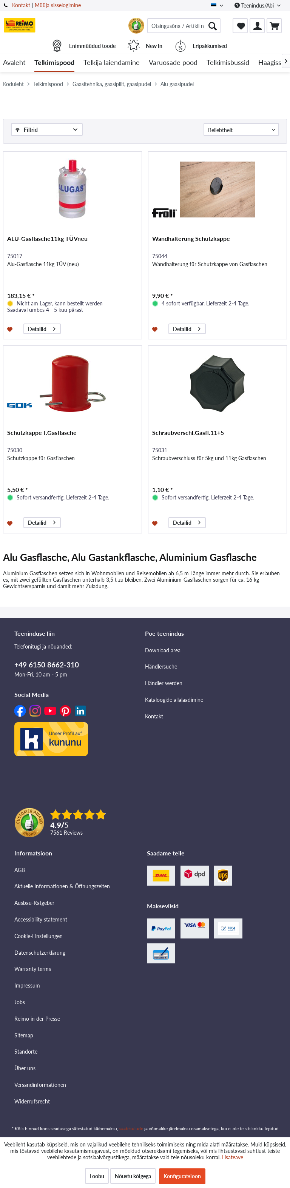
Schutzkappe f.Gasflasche (42, 432)
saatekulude (131, 1128)
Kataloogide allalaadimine (174, 699)
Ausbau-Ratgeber (34, 903)
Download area (162, 650)
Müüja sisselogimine (58, 5)
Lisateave (232, 1157)
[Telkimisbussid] (228, 63)
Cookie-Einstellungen (38, 936)
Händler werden (163, 683)
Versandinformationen (40, 1085)
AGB (19, 870)
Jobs (19, 1002)
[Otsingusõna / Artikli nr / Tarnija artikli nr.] (184, 25)
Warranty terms (32, 969)
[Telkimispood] (54, 63)
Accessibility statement (40, 919)
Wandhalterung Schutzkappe (191, 238)
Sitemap (23, 1035)
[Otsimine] (213, 25)
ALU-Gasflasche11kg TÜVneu (47, 238)
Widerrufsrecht (32, 1101)
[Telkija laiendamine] (111, 63)
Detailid (42, 328)
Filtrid (26, 129)
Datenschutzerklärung (39, 952)
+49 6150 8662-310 (46, 664)
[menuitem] (184, 25)
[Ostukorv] (274, 25)
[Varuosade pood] (173, 63)
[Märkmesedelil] (10, 328)
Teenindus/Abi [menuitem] (254, 5)
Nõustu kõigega (133, 1176)
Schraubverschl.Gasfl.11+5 (188, 432)
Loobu (96, 1176)
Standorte (25, 1051)
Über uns (24, 1068)
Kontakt (21, 5)
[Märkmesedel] (240, 25)
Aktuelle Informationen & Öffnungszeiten (62, 886)
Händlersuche (161, 666)
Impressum (27, 985)
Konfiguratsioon (182, 1176)
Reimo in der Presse (37, 1018)
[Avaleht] (14, 63)
